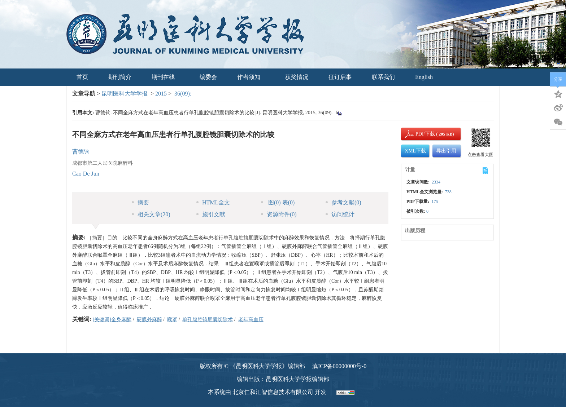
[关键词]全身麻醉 (112, 319)
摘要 (140, 202)
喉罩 (172, 319)
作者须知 (251, 77)
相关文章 (151, 214)
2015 (161, 93)
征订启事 (340, 77)
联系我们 (383, 77)
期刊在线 (165, 77)
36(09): (183, 93)
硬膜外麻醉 (149, 319)
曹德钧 (81, 152)
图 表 (278, 202)
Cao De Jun (85, 174)
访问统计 (340, 214)
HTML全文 (213, 202)
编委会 (208, 77)
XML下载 (415, 151)
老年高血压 (251, 319)
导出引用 (446, 151)
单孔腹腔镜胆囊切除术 (207, 319)
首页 (82, 77)
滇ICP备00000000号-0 (339, 366)
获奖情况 (296, 77)
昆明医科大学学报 (124, 93)
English (424, 77)
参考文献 (343, 202)
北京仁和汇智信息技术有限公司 (272, 392)
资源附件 (279, 214)
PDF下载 (419, 134)
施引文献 (210, 214)
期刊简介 (119, 77)
